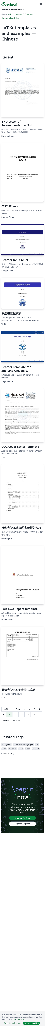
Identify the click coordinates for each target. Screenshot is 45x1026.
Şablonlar (17, 14)
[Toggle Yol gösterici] (41, 4)
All (9, 14)
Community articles (10, 18)
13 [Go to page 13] (27, 714)
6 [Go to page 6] (29, 709)
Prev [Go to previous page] (17, 709)
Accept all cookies (31, 1023)
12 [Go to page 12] (21, 714)
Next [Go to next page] (6, 720)
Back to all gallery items (13, 9)
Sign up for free (22, 818)
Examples (29, 14)
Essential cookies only (12, 1023)
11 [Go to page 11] (15, 714)
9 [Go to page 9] (3, 714)
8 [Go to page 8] (39, 709)
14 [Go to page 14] (34, 714)
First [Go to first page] (6, 709)
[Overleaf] (9, 4)
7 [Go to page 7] (34, 709)
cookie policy (20, 1019)
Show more (7, 753)
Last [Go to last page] (16, 720)
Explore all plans (22, 823)
